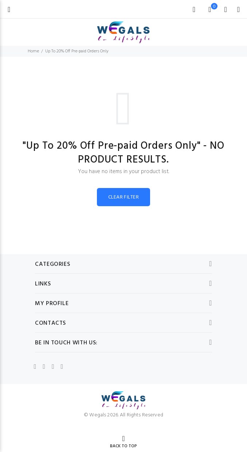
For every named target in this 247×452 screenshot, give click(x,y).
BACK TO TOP (123, 446)
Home (33, 51)
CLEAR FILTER (123, 197)
